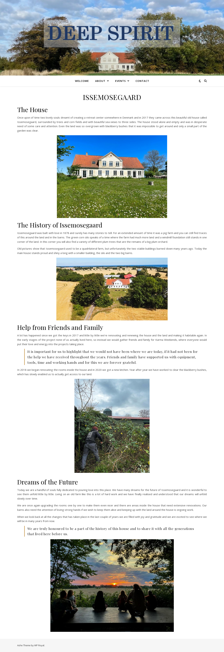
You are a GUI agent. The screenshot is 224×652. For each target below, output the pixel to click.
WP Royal (39, 645)
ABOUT (100, 81)
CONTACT (142, 81)
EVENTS (120, 81)
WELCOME (82, 81)
